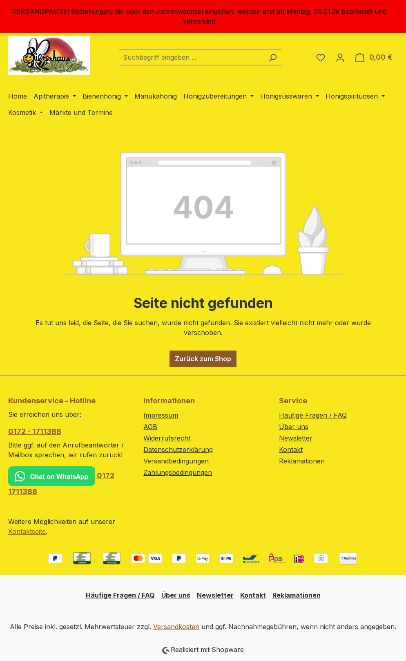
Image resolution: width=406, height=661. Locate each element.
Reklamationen (302, 461)
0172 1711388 (61, 481)
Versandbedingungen (176, 461)
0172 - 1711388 (34, 431)
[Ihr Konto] (340, 57)
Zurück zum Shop (203, 359)
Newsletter (295, 438)
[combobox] (191, 57)
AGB (150, 427)
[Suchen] (272, 57)
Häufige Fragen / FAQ (313, 415)
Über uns (293, 427)
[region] (203, 16)
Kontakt (291, 449)
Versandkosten (176, 627)
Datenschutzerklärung (178, 449)
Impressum (160, 415)
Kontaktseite (27, 531)
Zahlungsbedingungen (177, 472)
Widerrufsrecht (166, 438)
